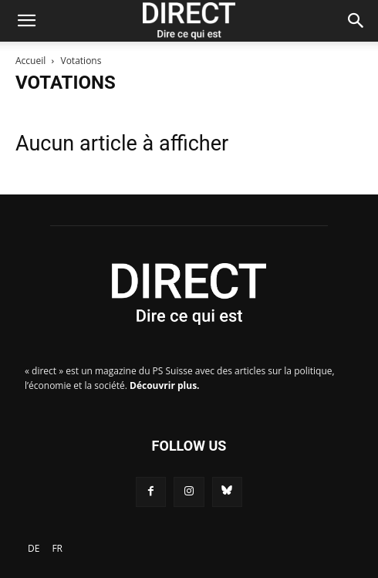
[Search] (356, 21)
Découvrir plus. (165, 385)
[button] (26, 21)
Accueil (30, 60)
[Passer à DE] (33, 548)
